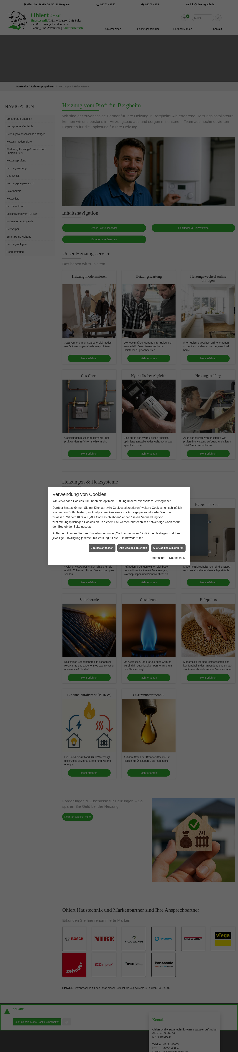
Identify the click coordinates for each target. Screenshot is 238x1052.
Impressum (158, 557)
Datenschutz (177, 557)
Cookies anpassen (102, 547)
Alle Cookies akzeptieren (168, 547)
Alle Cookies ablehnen (133, 547)
